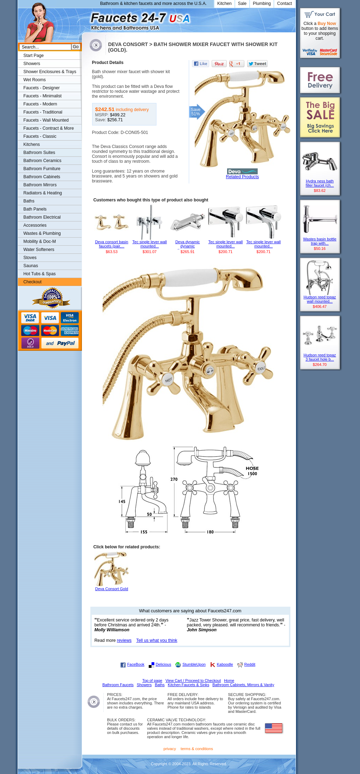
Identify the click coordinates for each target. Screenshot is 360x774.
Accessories (35, 225)
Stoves (30, 257)
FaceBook (135, 664)
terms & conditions (197, 749)
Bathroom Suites (39, 152)
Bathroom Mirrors (40, 184)
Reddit (249, 664)
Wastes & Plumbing (42, 233)
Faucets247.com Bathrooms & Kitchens (85, 18)
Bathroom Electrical (42, 217)
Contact (284, 3)
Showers (32, 63)
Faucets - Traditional (43, 112)
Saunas (31, 265)
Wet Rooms (35, 79)
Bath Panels (35, 209)
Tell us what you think (157, 640)
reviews (124, 640)
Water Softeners (39, 249)
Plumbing (262, 3)
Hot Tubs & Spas (40, 273)
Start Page (34, 55)
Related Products (242, 176)
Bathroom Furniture (42, 168)
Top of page (152, 680)
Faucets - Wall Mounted (46, 120)
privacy (169, 749)
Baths (29, 201)
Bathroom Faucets (118, 685)
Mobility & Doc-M (40, 241)
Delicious (163, 664)
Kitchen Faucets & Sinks (188, 685)
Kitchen (224, 3)
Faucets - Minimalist (43, 95)
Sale (242, 3)
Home (229, 680)
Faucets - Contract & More (49, 128)
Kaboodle (225, 664)
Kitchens (32, 144)
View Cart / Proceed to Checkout (193, 680)
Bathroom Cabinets (42, 176)
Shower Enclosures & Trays (50, 71)
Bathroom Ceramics (43, 160)
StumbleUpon (194, 664)
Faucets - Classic (40, 136)
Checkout (33, 281)
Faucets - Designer (42, 87)
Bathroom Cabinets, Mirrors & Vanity (243, 685)
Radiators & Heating (43, 193)
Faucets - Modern (40, 104)
